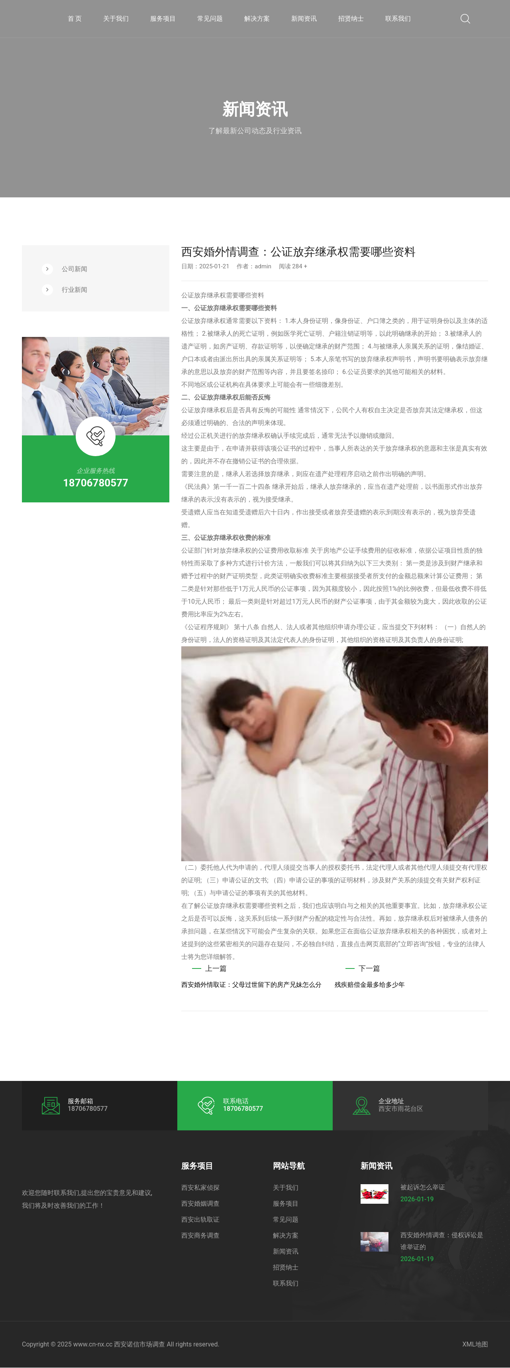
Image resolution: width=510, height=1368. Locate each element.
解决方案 (257, 18)
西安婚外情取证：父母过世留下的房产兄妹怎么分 (251, 985)
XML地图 (475, 1344)
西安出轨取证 (200, 1220)
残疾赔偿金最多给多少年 (370, 985)
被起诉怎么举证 (422, 1187)
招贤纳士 (351, 18)
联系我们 (398, 18)
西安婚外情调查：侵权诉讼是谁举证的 (441, 1241)
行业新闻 (74, 289)
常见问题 (210, 18)
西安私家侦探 (200, 1188)
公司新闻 (74, 269)
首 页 (75, 18)
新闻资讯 (304, 18)
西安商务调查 (200, 1236)
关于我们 (116, 18)
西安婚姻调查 (200, 1204)
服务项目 (163, 18)
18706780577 (95, 483)
